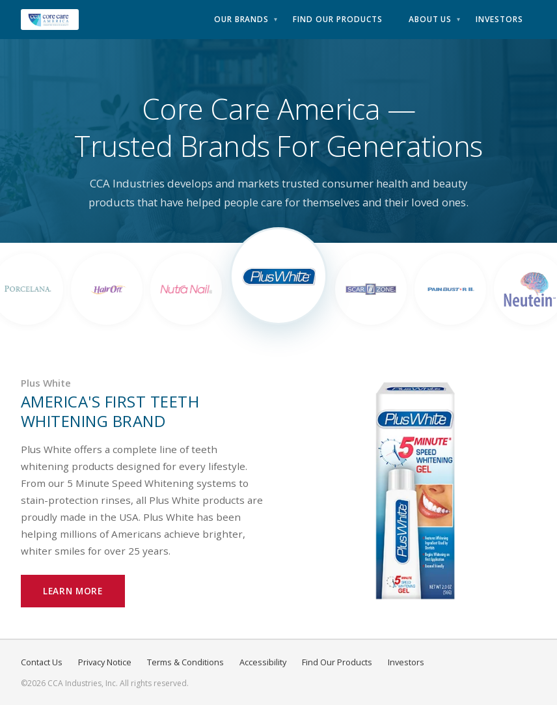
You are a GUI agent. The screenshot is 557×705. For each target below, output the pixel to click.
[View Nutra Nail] (186, 289)
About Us (430, 19)
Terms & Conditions (185, 662)
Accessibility (262, 662)
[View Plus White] (278, 276)
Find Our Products (337, 19)
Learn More (73, 591)
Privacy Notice (104, 662)
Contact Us (41, 662)
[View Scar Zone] (371, 289)
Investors (499, 19)
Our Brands (241, 19)
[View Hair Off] (107, 289)
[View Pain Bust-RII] (450, 289)
